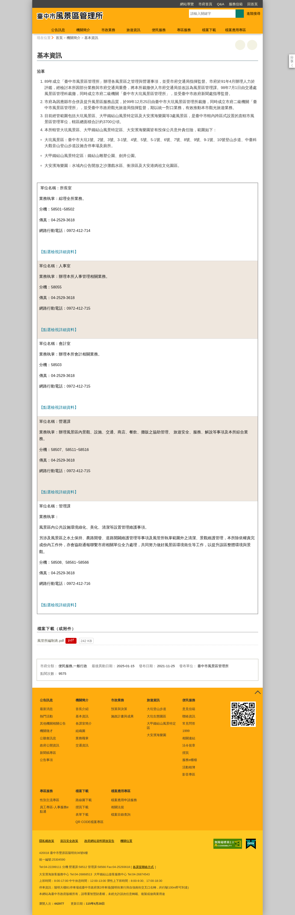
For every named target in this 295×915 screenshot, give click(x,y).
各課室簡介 (84, 723)
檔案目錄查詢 (120, 814)
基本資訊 (91, 38)
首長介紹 (82, 709)
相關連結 (188, 738)
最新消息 (46, 709)
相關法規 (117, 807)
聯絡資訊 (188, 716)
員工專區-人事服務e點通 (54, 809)
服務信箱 (209, 4)
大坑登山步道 (156, 709)
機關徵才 (46, 731)
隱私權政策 (46, 841)
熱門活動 (46, 716)
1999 (185, 731)
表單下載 (82, 814)
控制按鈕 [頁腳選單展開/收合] (258, 693)
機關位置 (126, 841)
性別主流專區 (49, 800)
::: (30, 2)
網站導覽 (160, 4)
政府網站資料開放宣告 (99, 841)
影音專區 (188, 774)
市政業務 (108, 30)
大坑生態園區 (156, 716)
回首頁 (226, 4)
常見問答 (188, 723)
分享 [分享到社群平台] (292, 57)
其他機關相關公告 (53, 723)
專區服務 (184, 30)
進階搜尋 (253, 13)
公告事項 (46, 760)
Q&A (194, 4)
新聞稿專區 (48, 753)
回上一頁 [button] (252, 45)
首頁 (59, 38)
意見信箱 (188, 709)
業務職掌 (82, 738)
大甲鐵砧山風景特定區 (161, 725)
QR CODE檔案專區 (89, 822)
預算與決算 (119, 709)
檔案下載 (209, 30)
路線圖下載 (84, 800)
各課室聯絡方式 (143, 867)
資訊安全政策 (69, 841)
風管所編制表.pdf (50, 641)
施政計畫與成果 (122, 716)
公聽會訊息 (48, 738)
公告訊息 (58, 30)
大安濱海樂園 (156, 735)
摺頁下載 (82, 807)
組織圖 (80, 731)
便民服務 (159, 30)
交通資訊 (82, 745)
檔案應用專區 (235, 30)
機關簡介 (83, 30)
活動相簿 (188, 767)
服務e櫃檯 (189, 760)
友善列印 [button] (240, 45)
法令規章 (188, 745)
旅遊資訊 (133, 30)
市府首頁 (179, 4)
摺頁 (185, 753)
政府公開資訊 (49, 745)
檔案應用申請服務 (124, 800)
